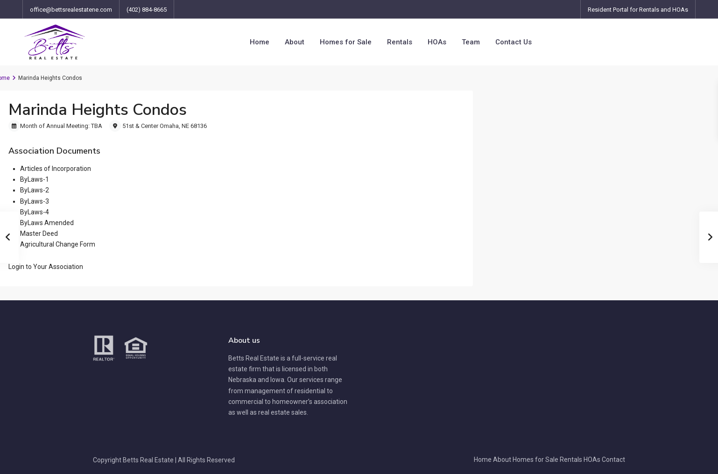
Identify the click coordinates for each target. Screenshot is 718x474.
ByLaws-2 (34, 190)
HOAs (437, 42)
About (294, 42)
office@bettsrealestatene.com (71, 9)
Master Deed (39, 233)
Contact (613, 459)
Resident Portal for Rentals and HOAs (638, 9)
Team (471, 42)
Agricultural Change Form (57, 244)
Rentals (399, 42)
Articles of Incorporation (55, 168)
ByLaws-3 (34, 201)
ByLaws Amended (47, 222)
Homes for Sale (346, 42)
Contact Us (513, 42)
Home (259, 42)
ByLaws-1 (34, 179)
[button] (45, 266)
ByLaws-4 (34, 212)
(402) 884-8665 (147, 9)
